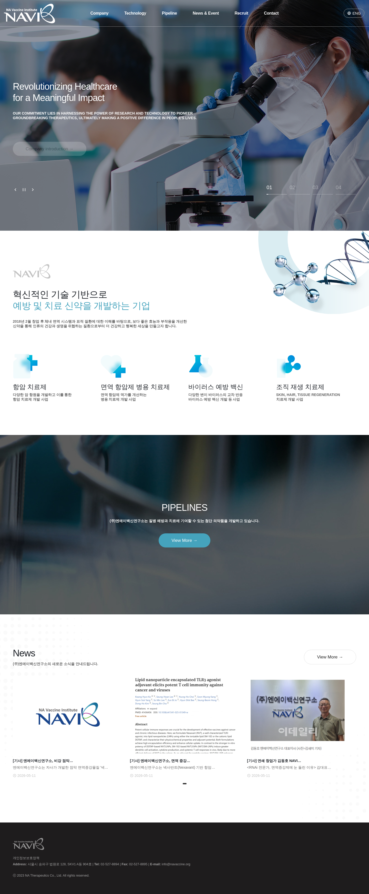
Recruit (241, 13)
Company (99, 13)
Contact (271, 13)
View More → (184, 540)
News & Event (206, 13)
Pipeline (169, 13)
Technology (135, 13)
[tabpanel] (67, 727)
